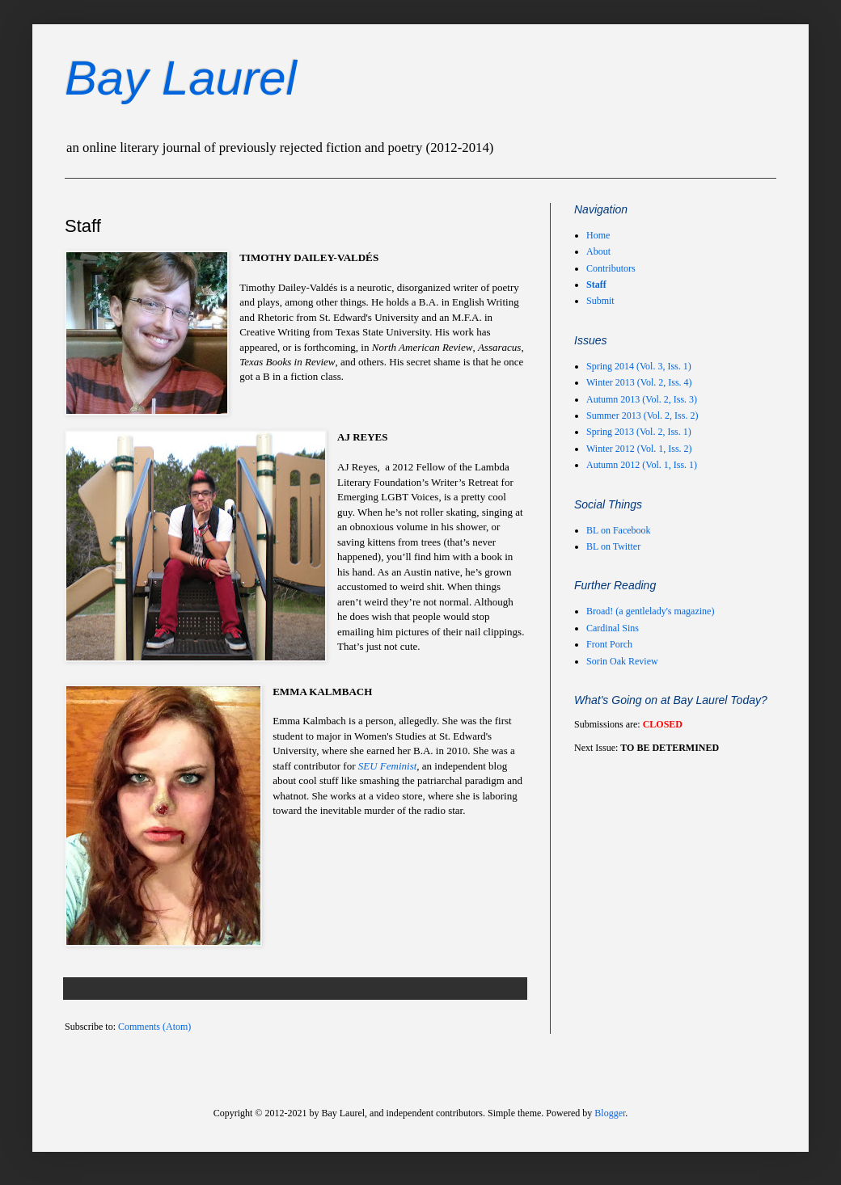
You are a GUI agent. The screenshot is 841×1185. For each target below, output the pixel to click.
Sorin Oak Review (622, 661)
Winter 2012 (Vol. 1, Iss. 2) (639, 448)
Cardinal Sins (612, 628)
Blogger (609, 1113)
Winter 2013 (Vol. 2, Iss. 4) (639, 382)
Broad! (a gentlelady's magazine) (650, 611)
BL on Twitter (613, 546)
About (598, 251)
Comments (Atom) (154, 1026)
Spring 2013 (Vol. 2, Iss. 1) (638, 431)
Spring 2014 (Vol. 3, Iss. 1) (638, 366)
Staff (596, 284)
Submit (600, 300)
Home (598, 235)
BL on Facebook (618, 530)
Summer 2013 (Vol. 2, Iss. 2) (642, 415)
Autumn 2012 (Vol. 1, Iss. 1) (641, 464)
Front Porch (609, 644)
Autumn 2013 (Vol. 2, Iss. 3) (641, 399)
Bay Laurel (181, 78)
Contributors (611, 268)
